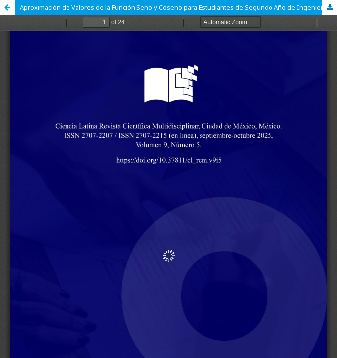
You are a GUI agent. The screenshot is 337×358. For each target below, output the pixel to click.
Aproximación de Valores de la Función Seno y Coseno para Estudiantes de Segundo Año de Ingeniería (174, 7)
